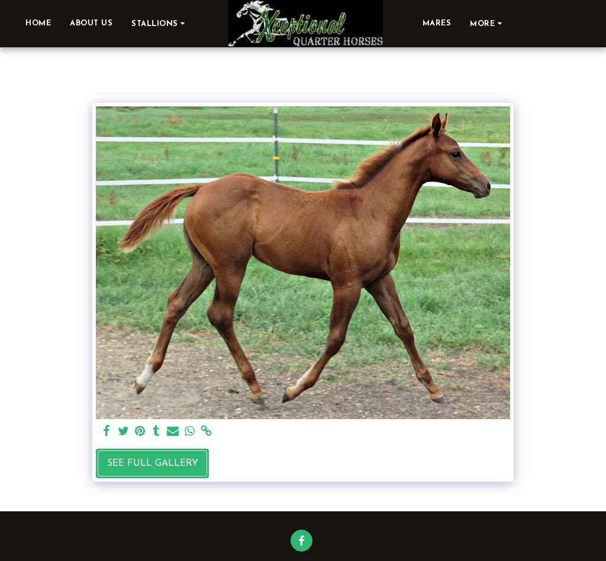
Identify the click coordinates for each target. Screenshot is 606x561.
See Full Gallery (152, 463)
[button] (160, 23)
